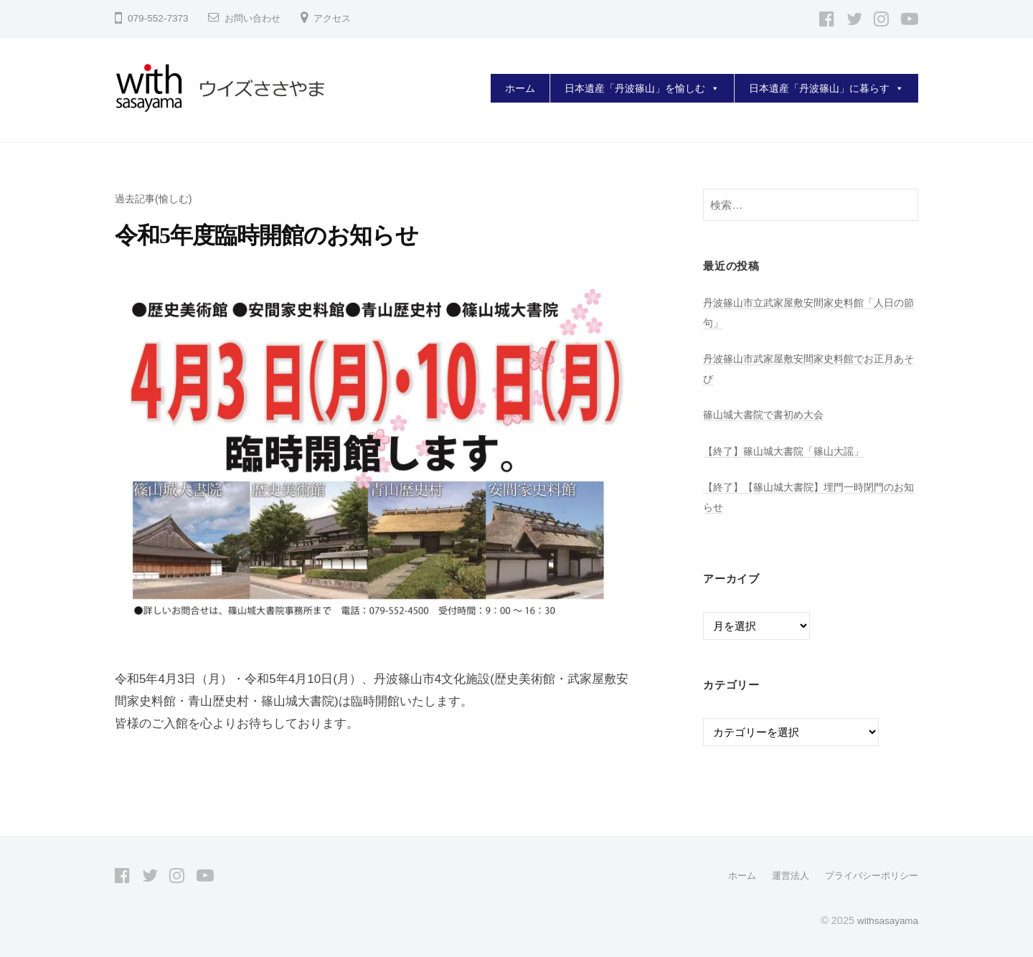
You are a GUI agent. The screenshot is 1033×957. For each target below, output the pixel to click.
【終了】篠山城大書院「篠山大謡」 (789, 451)
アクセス (338, 18)
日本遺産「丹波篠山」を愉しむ (642, 88)
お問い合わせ (255, 18)
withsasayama (885, 919)
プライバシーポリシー (868, 875)
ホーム (520, 88)
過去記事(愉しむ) (156, 198)
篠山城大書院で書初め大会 (767, 414)
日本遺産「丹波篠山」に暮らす (826, 88)
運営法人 (782, 875)
